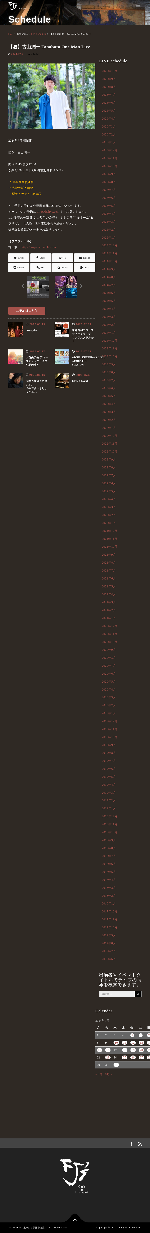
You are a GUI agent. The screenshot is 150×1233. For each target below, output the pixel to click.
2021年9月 (109, 554)
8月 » (108, 1074)
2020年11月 (109, 634)
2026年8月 (109, 86)
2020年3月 (109, 697)
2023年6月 (109, 388)
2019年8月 (109, 752)
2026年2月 (109, 134)
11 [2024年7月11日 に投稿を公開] (124, 1042)
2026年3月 (109, 126)
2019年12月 (110, 721)
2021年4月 (109, 594)
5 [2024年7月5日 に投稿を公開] (132, 1035)
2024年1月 (109, 332)
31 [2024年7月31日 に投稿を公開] (116, 1064)
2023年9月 (109, 364)
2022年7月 (109, 475)
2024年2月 (109, 324)
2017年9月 (109, 935)
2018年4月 (109, 879)
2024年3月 (109, 316)
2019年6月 (109, 768)
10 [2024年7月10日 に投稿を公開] (116, 1042)
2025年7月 (109, 189)
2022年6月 (109, 483)
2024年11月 (109, 253)
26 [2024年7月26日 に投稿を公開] (133, 1057)
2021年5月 (109, 586)
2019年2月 (109, 800)
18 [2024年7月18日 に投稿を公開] (124, 1050)
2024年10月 (110, 261)
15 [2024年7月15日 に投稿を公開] (99, 1050)
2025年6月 (109, 197)
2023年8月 (109, 372)
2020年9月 (109, 649)
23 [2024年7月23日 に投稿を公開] (107, 1057)
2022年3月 (109, 507)
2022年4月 (109, 499)
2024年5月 (109, 300)
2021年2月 (109, 610)
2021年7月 (109, 570)
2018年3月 (109, 887)
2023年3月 (109, 411)
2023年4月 (109, 404)
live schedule (38, 34)
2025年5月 (109, 205)
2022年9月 (109, 459)
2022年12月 (110, 435)
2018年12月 (110, 816)
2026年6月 (109, 102)
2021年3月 (109, 602)
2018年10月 (110, 832)
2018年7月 (109, 855)
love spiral (32, 330)
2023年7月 (109, 380)
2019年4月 (109, 784)
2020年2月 (109, 705)
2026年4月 (109, 118)
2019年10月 (110, 737)
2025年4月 (109, 213)
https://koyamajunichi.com (38, 247)
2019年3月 (109, 792)
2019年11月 (109, 729)
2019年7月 (109, 760)
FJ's (113, 1227)
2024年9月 (109, 269)
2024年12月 (110, 245)
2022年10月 (110, 451)
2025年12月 (110, 150)
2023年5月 (109, 396)
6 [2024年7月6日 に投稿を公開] (140, 1035)
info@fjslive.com (48, 211)
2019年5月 (109, 776)
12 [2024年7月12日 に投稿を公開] (133, 1042)
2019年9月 (109, 745)
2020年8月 (109, 657)
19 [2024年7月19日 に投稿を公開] (133, 1050)
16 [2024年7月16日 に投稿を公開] (107, 1050)
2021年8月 (109, 562)
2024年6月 (109, 292)
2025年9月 (109, 174)
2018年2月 (109, 895)
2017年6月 (109, 959)
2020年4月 (109, 689)
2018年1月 (109, 903)
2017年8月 (109, 943)
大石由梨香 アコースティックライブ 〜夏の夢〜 (37, 361)
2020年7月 (109, 665)
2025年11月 (109, 158)
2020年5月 (109, 681)
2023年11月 (109, 348)
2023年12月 (110, 340)
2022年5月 (109, 491)
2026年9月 (109, 79)
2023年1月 (109, 427)
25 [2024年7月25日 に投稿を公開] (124, 1057)
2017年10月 (110, 927)
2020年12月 (110, 626)
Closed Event (80, 381)
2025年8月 (109, 182)
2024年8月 (109, 277)
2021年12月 (110, 530)
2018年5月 (109, 871)
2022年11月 (109, 443)
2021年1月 (109, 618)
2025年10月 (110, 166)
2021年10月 (110, 546)
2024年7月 (109, 285)
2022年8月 (109, 467)
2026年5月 (109, 110)
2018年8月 (109, 848)
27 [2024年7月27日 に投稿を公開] (141, 1057)
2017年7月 (109, 951)
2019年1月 (109, 808)
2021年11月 (109, 538)
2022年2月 (109, 515)
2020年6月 (109, 673)
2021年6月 (109, 578)
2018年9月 (109, 840)
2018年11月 (109, 824)
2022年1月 (109, 523)
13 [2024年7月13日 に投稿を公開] (141, 1042)
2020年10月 (110, 642)
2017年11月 (109, 919)
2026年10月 (110, 71)
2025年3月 (109, 221)
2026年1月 (109, 142)
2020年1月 (109, 713)
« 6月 (98, 1074)
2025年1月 (109, 237)
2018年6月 (109, 863)
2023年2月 (109, 419)
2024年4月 (109, 308)
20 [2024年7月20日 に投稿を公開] (141, 1050)
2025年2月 (109, 229)
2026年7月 (109, 94)
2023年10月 (110, 356)
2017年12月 (110, 911)
